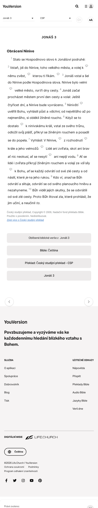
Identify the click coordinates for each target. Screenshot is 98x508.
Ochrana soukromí (14, 466)
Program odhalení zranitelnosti (21, 471)
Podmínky (33, 466)
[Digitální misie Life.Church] (49, 435)
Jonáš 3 (19, 18)
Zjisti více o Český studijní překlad (25, 220)
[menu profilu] (88, 6)
